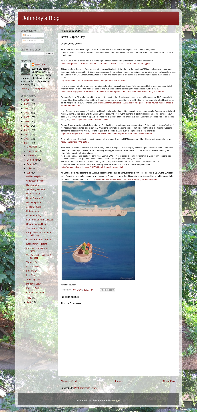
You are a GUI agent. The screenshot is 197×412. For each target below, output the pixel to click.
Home (119, 381)
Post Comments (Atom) (85, 388)
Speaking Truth (33, 279)
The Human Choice (35, 228)
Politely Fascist (33, 284)
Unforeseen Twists (35, 181)
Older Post (169, 381)
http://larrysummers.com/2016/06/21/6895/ (90, 119)
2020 (27, 126)
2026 (27, 100)
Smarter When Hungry (37, 224)
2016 (27, 143)
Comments (29, 40)
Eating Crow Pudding (36, 244)
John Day (40, 64)
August (30, 164)
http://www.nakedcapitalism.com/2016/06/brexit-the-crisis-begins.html (92, 167)
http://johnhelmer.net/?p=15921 (75, 142)
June (29, 173)
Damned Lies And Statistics (39, 219)
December (32, 146)
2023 (27, 112)
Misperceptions (33, 202)
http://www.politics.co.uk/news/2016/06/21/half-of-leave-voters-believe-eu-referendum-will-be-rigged (106, 63)
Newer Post (69, 381)
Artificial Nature (33, 207)
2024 (27, 108)
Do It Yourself (33, 266)
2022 (27, 117)
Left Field (30, 275)
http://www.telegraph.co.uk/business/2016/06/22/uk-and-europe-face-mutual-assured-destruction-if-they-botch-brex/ (113, 91)
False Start (31, 271)
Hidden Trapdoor (34, 176)
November (32, 151)
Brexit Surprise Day (35, 198)
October (31, 155)
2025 (27, 104)
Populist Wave (33, 193)
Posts (27, 35)
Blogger (116, 400)
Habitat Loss (32, 211)
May (29, 298)
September (32, 160)
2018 (27, 134)
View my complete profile (33, 88)
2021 (27, 121)
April (29, 302)
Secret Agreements (35, 189)
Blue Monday (32, 185)
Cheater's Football (35, 292)
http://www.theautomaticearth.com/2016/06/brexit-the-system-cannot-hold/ (124, 179)
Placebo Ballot (33, 288)
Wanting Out (32, 262)
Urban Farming (33, 215)
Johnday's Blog (41, 18)
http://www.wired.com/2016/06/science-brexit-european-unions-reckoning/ (93, 80)
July (29, 168)
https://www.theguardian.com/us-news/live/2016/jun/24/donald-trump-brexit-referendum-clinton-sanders (106, 133)
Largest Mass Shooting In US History (38, 233)
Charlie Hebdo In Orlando (38, 239)
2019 (27, 130)
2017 (27, 138)
